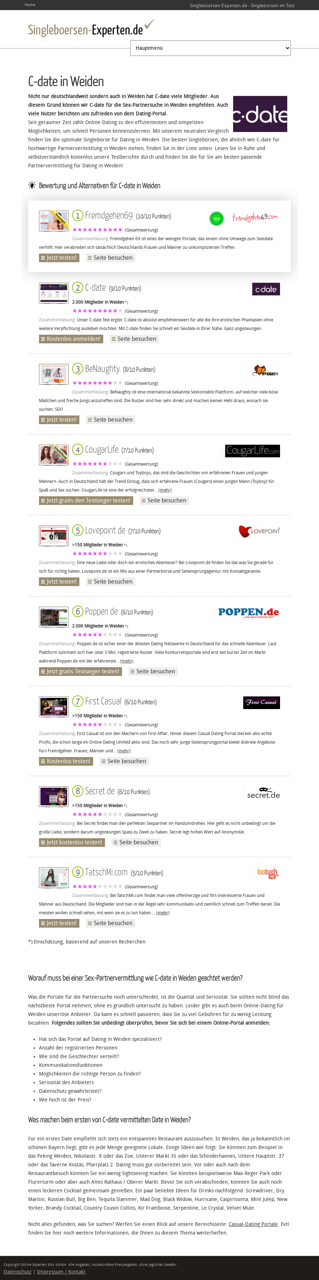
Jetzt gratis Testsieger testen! (83, 671)
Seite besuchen (113, 257)
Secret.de (111, 790)
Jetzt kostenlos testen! (74, 842)
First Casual (114, 700)
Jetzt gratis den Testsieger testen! (88, 500)
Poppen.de (112, 610)
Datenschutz (17, 1272)
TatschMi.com (117, 871)
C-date (106, 286)
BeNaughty (113, 368)
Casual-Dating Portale (253, 1224)
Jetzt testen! (62, 257)
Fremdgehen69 (121, 214)
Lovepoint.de (116, 529)
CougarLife (113, 448)
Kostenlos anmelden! (73, 338)
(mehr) (165, 490)
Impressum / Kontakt (61, 1272)
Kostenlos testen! (68, 761)
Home (30, 5)
